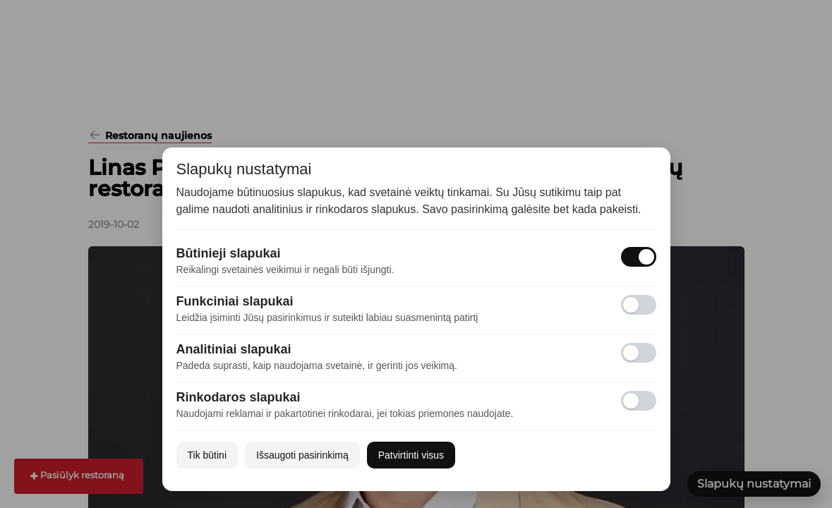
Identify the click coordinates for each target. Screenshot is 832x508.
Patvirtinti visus (411, 455)
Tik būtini (207, 455)
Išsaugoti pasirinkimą (302, 455)
